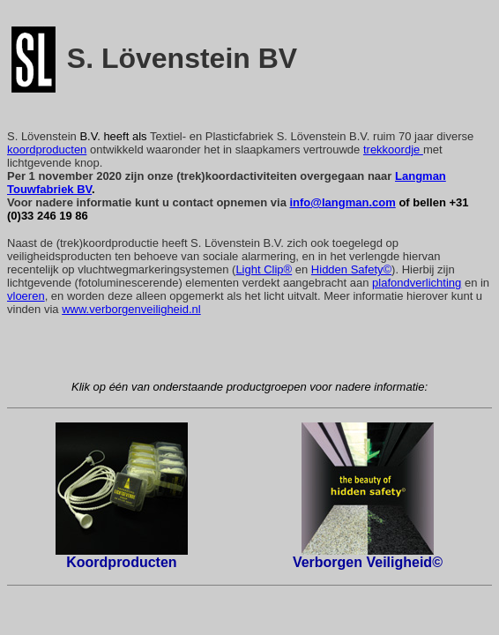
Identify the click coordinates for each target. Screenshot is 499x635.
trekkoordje (393, 149)
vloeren (26, 296)
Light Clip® (263, 269)
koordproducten (46, 149)
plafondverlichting (416, 282)
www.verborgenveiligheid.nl (131, 309)
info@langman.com (342, 202)
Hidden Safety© (351, 269)
